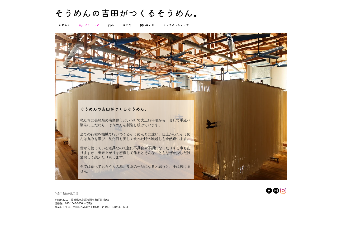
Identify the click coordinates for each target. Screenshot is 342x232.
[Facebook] (269, 191)
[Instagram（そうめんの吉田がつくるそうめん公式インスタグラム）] (276, 191)
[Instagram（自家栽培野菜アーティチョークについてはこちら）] (283, 191)
